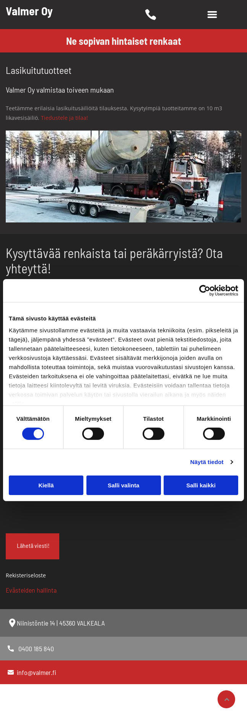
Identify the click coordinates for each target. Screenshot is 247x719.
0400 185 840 (36, 648)
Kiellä (46, 485)
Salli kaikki (201, 485)
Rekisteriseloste (26, 575)
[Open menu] (212, 14)
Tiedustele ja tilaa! (64, 117)
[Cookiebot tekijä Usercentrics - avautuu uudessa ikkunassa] (204, 290)
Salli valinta (124, 485)
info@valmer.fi (36, 672)
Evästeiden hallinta (31, 590)
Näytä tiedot (207, 462)
